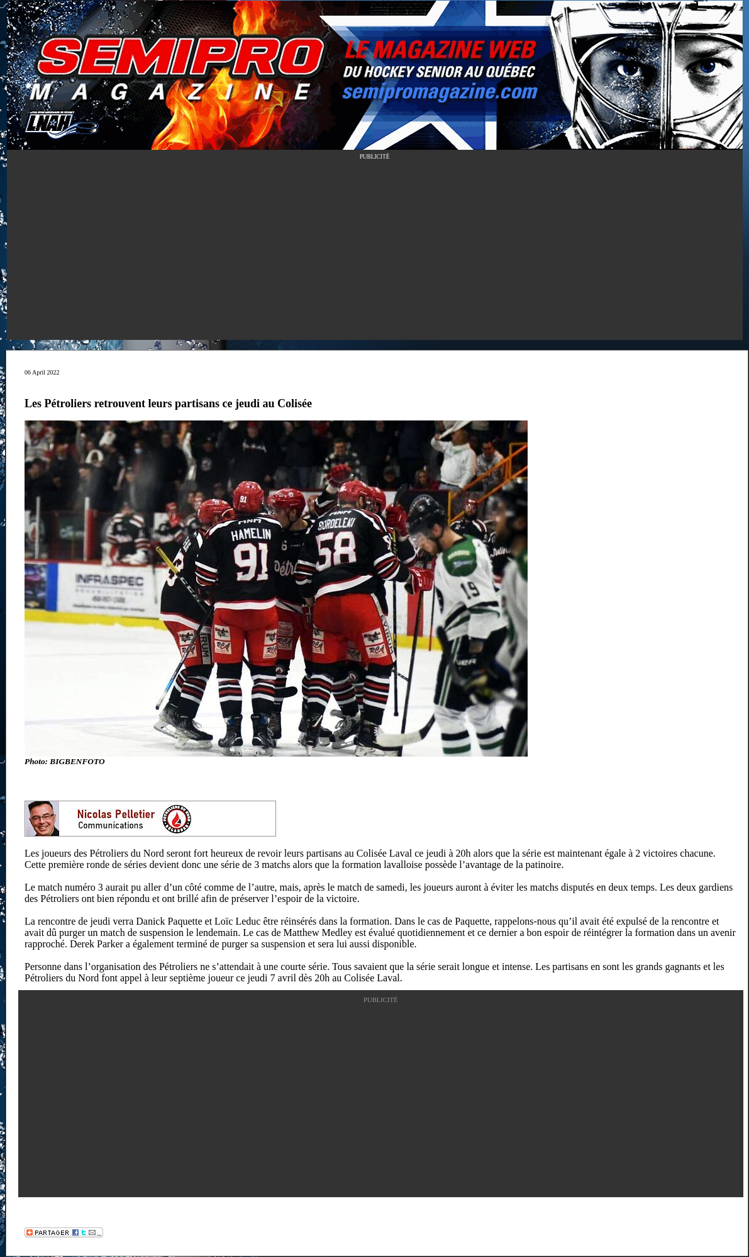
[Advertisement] (375, 252)
